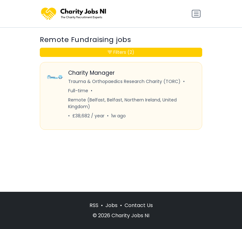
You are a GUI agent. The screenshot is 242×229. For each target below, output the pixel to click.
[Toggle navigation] (196, 14)
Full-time (78, 90)
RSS (93, 205)
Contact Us (139, 205)
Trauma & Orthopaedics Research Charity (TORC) (124, 81)
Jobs (111, 205)
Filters (121, 52)
